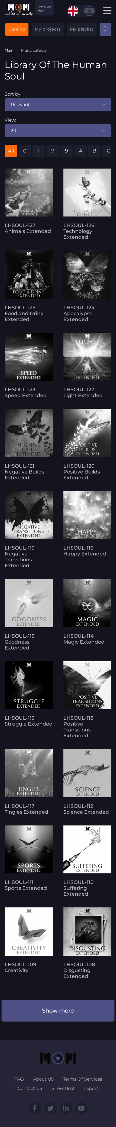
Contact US (30, 1088)
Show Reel (63, 1088)
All (11, 151)
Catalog (16, 29)
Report (91, 1088)
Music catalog (34, 50)
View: (10, 120)
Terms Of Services (82, 1079)
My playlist (81, 29)
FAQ (19, 1079)
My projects (48, 29)
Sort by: (13, 94)
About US (43, 1079)
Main (9, 50)
